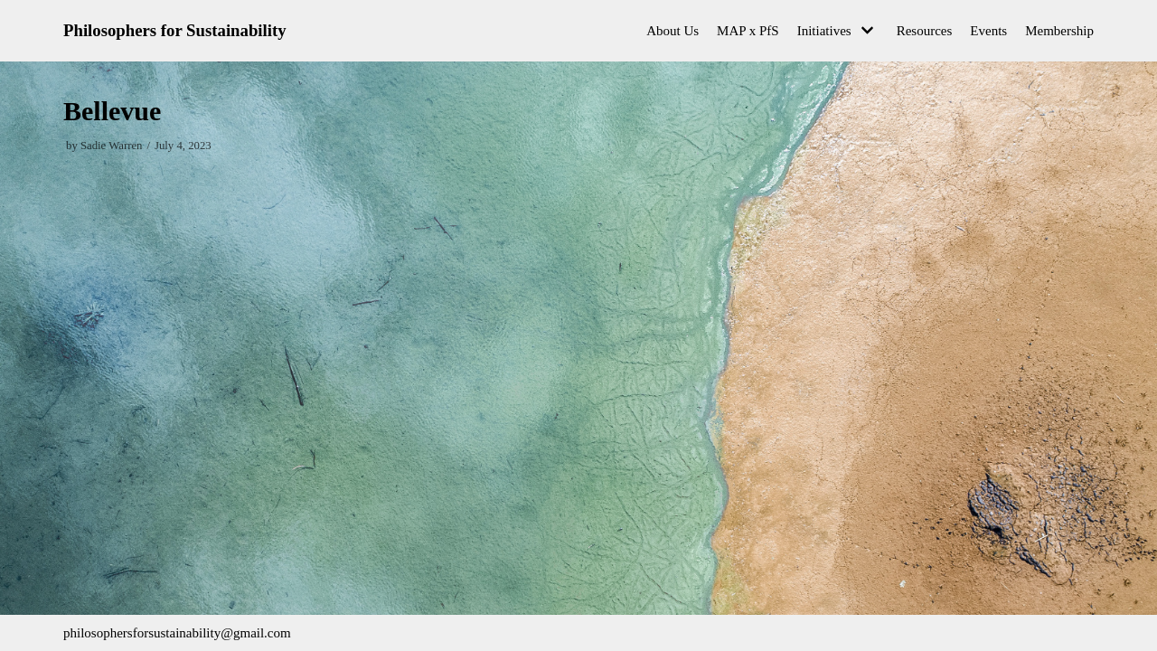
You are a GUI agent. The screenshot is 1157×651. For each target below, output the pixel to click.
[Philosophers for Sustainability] (175, 30)
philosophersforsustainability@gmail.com (177, 633)
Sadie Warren (111, 145)
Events (988, 31)
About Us (672, 31)
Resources (925, 31)
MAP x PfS (748, 31)
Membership (1059, 31)
